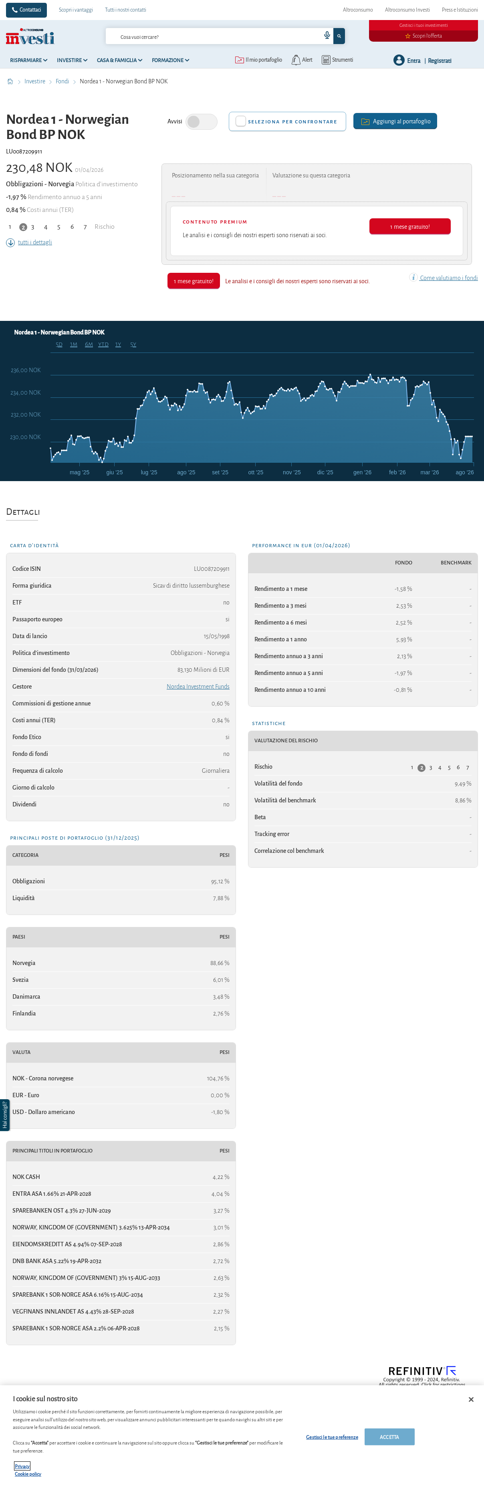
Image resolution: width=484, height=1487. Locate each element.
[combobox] (225, 36)
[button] (5, 1115)
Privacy (22, 1466)
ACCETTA (389, 1437)
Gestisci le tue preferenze (332, 1437)
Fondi (63, 81)
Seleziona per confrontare (292, 121)
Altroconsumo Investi (407, 10)
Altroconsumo (358, 10)
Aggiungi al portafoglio (395, 120)
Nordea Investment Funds (198, 686)
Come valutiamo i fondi (443, 278)
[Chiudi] (471, 1399)
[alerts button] (301, 60)
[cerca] (200, 36)
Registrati (440, 60)
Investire (35, 81)
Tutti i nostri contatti (125, 10)
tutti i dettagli (29, 242)
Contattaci (30, 10)
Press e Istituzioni (460, 10)
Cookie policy (28, 1473)
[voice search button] (324, 36)
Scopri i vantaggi (76, 10)
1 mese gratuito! (410, 226)
